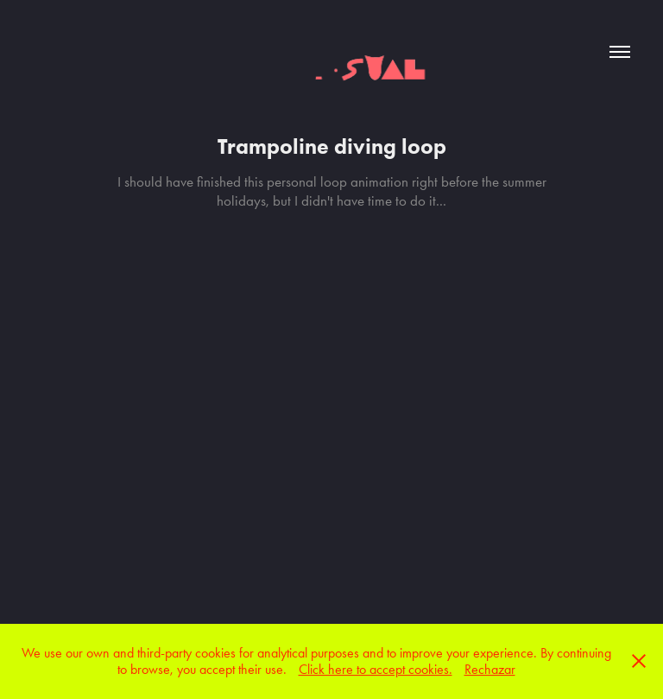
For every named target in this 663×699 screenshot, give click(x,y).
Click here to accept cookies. (375, 669)
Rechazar (489, 669)
